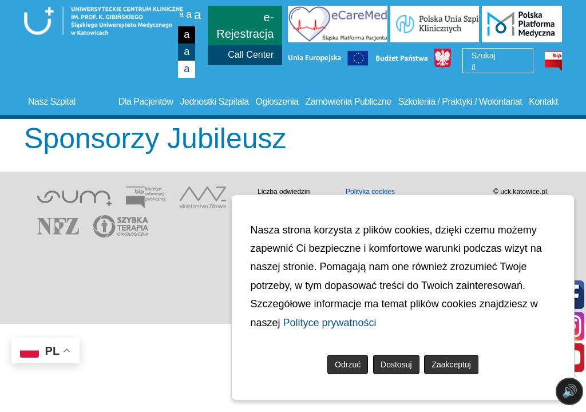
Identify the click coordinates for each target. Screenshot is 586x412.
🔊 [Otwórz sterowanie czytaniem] (569, 391)
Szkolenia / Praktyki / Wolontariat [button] (460, 101)
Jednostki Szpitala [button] (214, 101)
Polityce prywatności (330, 322)
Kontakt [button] (543, 101)
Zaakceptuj (450, 364)
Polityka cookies (370, 192)
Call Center (251, 55)
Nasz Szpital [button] (52, 101)
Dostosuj (396, 364)
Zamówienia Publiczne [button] (348, 101)
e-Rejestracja (245, 25)
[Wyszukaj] (474, 68)
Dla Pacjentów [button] (145, 101)
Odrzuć (348, 364)
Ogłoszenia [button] (277, 101)
